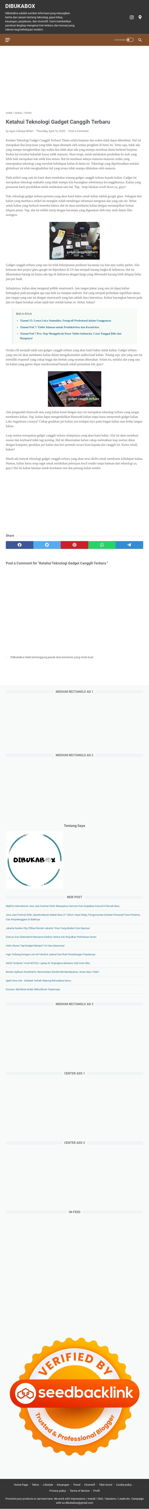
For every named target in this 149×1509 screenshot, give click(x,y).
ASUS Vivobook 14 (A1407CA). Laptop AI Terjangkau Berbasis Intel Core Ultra (48, 962)
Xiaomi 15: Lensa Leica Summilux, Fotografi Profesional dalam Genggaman (65, 319)
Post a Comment (78, 129)
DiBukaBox (21, 4)
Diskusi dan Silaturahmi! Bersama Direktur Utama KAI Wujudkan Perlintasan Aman (51, 936)
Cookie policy (124, 1484)
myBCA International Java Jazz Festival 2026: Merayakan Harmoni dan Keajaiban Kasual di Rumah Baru (63, 905)
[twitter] (47, 543)
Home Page (21, 1484)
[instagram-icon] (130, 16)
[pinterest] (74, 543)
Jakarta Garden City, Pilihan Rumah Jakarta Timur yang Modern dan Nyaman (48, 927)
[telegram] (129, 543)
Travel (76, 1484)
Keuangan (63, 1484)
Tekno (35, 1484)
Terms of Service (79, 1490)
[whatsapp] (102, 543)
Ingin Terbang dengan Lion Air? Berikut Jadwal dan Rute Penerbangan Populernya (50, 954)
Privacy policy (57, 1490)
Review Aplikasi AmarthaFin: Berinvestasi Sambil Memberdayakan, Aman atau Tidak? (52, 971)
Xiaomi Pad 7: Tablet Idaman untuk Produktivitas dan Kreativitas (59, 325)
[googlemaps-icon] (139, 16)
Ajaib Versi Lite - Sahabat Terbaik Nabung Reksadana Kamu (38, 980)
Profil (96, 1490)
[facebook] (19, 543)
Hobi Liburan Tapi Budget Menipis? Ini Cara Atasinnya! (35, 945)
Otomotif (89, 1484)
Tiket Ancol (105, 1484)
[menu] (10, 37)
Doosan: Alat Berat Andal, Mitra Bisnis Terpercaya (33, 988)
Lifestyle (48, 1484)
